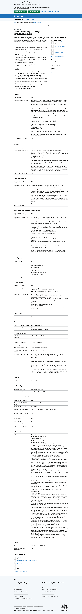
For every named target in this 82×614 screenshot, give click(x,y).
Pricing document (58, 41)
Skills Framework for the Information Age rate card (60, 46)
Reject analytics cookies (34, 11)
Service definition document (60, 49)
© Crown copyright (64, 610)
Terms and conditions (59, 52)
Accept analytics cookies (20, 11)
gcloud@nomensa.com (55, 72)
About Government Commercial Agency (21, 591)
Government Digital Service (23, 608)
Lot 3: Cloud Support (27, 25)
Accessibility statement (38, 606)
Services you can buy (18, 589)
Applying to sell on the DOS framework (49, 589)
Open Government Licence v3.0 (36, 610)
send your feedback (37, 22)
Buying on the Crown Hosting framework (50, 596)
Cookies (24, 606)
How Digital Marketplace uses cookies (50, 11)
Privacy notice (30, 606)
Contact (15, 587)
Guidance (27, 19)
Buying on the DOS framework (48, 593)
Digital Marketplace (18, 19)
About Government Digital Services (21, 593)
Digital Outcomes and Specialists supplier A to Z (23, 598)
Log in (32, 19)
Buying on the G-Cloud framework (48, 591)
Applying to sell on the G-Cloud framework (50, 587)
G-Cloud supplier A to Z (18, 596)
